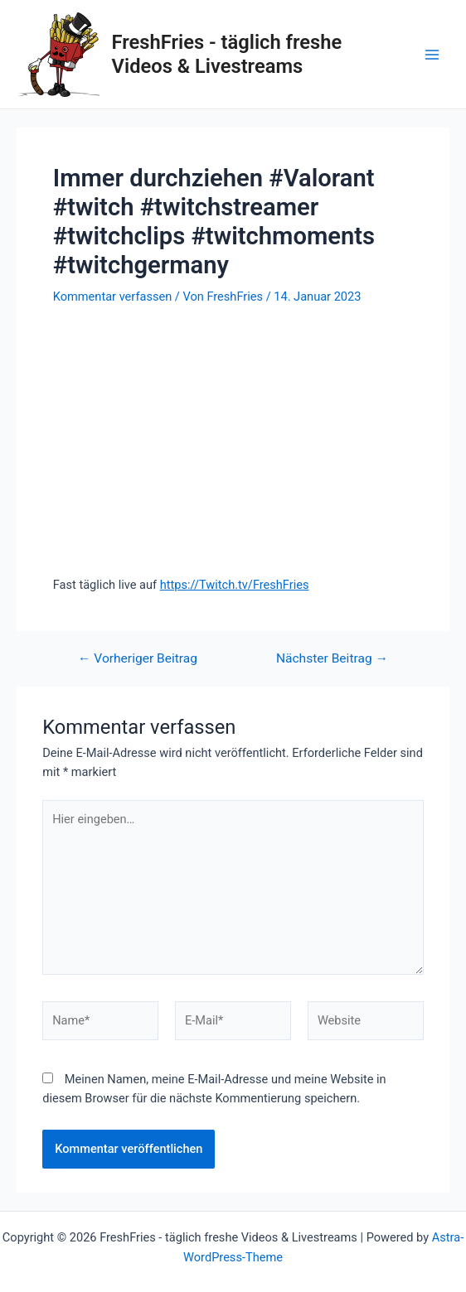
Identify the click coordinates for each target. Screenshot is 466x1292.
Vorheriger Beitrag (137, 659)
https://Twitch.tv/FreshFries (234, 584)
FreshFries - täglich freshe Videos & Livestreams (227, 54)
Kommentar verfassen (112, 296)
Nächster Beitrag (332, 659)
